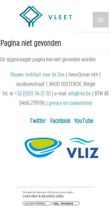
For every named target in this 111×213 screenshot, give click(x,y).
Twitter (38, 121)
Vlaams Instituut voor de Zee (37, 75)
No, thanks (63, 204)
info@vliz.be (79, 94)
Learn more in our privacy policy (43, 197)
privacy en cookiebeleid (70, 103)
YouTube (83, 121)
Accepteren (35, 204)
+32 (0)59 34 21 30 (33, 94)
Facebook (60, 121)
